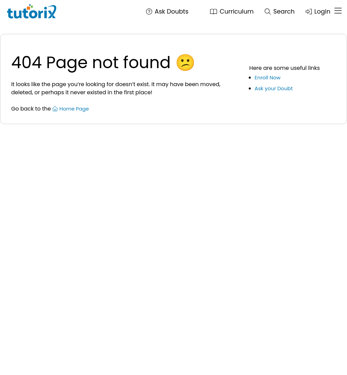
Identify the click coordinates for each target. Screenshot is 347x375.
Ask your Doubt (274, 88)
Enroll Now (268, 77)
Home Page (70, 108)
